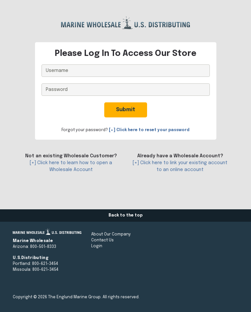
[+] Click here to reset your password (149, 130)
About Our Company (111, 234)
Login (96, 246)
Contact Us (102, 240)
